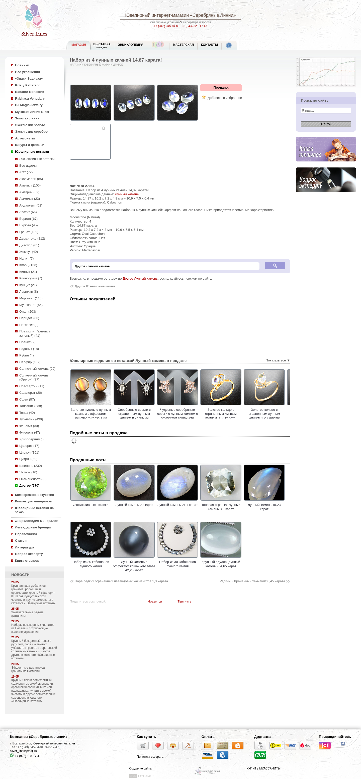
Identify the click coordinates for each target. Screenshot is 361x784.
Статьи (21, 540)
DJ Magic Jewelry (29, 105)
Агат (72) (26, 172)
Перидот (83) (29, 318)
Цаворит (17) (29, 446)
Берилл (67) (28, 219)
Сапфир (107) (29, 362)
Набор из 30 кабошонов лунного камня (90, 562)
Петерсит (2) (29, 325)
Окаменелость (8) (33, 479)
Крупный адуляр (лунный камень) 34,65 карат (220, 562)
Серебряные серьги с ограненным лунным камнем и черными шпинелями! (155, 416)
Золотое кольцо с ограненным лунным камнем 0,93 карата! (242, 414)
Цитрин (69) (28, 459)
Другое (118, 64)
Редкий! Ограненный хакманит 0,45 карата (252, 581)
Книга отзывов (27, 560)
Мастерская (183, 45)
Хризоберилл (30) (33, 439)
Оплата (208, 737)
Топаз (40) (27, 413)
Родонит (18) (29, 349)
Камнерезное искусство (34, 495)
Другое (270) (29, 485)
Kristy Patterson (28, 85)
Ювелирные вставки (32, 151)
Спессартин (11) (31, 386)
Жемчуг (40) (28, 252)
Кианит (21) (28, 272)
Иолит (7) (26, 258)
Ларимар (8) (28, 291)
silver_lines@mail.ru (23, 751)
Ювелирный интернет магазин (54, 743)
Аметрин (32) (29, 192)
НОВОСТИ (20, 575)
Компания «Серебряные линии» (38, 737)
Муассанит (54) (31, 305)
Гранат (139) (28, 232)
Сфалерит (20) (30, 393)
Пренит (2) (27, 342)
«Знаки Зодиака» (29, 78)
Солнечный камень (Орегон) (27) (34, 377)
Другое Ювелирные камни (95, 286)
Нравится (154, 601)
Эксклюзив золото (30, 125)
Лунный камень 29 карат (134, 503)
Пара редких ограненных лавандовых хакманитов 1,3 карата (121, 581)
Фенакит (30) (29, 426)
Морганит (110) (31, 298)
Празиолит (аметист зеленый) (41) (34, 333)
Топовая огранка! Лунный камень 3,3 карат (220, 505)
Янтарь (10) (28, 472)
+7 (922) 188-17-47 (25, 756)
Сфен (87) (27, 399)
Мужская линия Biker (32, 112)
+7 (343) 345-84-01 (167, 26)
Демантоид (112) (32, 238)
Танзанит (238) (30, 406)
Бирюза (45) (28, 225)
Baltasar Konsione (29, 92)
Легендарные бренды (33, 527)
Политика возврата (150, 756)
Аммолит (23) (29, 199)
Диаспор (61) (29, 245)
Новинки (22, 65)
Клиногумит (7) (30, 278)
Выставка (102, 46)
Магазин (75, 64)
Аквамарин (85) (31, 179)
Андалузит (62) (30, 205)
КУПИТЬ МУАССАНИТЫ (264, 768)
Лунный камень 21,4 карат (177, 503)
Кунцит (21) (28, 285)
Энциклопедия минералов (36, 521)
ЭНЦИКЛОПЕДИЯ (130, 45)
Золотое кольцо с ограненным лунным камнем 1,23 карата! (285, 414)
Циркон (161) (29, 452)
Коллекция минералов (33, 501)
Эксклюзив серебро (31, 131)
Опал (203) (27, 311)
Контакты (209, 45)
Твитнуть (184, 601)
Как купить (146, 737)
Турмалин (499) (31, 419)
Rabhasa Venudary (30, 98)
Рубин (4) (26, 355)
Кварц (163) (28, 265)
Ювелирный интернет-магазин (157, 15)
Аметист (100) (30, 185)
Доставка (262, 737)
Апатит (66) (28, 212)
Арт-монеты (25, 138)
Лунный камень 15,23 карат (264, 505)
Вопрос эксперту (29, 554)
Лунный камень (127, 194)
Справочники (26, 534)
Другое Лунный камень (140, 278)
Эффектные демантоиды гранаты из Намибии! (28, 669)
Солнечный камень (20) (37, 368)
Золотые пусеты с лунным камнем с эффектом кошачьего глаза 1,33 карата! (112, 416)
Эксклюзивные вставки (37, 159)
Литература (24, 547)
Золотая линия (27, 118)
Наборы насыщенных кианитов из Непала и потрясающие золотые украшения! (32, 628)
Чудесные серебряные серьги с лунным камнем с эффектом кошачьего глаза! (198, 416)
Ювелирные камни (97, 64)
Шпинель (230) (30, 466)
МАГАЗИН (78, 45)
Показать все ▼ (278, 360)
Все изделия (28, 165)
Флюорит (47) (29, 432)
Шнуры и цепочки (29, 145)
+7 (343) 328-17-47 (194, 26)
